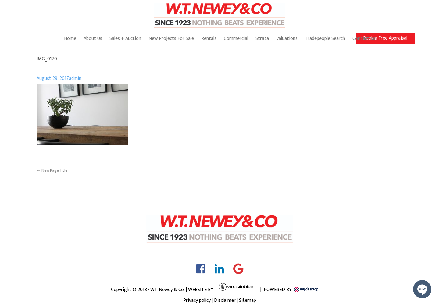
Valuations (287, 38)
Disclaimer (225, 300)
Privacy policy (197, 300)
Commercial (236, 38)
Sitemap (247, 300)
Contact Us (363, 38)
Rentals (208, 38)
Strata (262, 38)
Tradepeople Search (325, 38)
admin (75, 78)
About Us (93, 38)
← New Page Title (52, 170)
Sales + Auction (125, 38)
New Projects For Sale (171, 38)
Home (70, 38)
